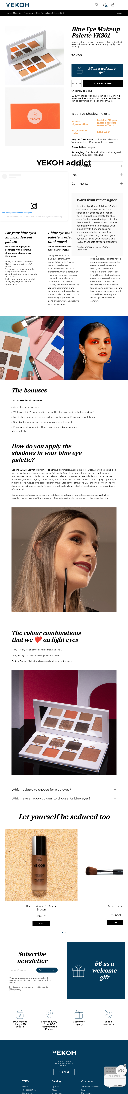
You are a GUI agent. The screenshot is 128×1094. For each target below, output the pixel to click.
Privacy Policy (82, 1085)
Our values (27, 1058)
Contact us (86, 1062)
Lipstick (55, 1052)
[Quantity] (77, 83)
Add (24, 889)
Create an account (97, 70)
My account (86, 1058)
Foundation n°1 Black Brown (24, 873)
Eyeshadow (57, 1062)
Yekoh (25, 1052)
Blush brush (64, 871)
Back (119, 13)
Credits (97, 1085)
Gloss (54, 1055)
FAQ (83, 1055)
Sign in (113, 4)
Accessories (57, 1065)
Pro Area (64, 1037)
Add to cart (103, 83)
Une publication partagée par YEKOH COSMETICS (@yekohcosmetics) (34, 217)
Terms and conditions (90, 1052)
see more (118, 1085)
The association (29, 1055)
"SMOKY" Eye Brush (104, 871)
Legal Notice (65, 1085)
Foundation (57, 1058)
